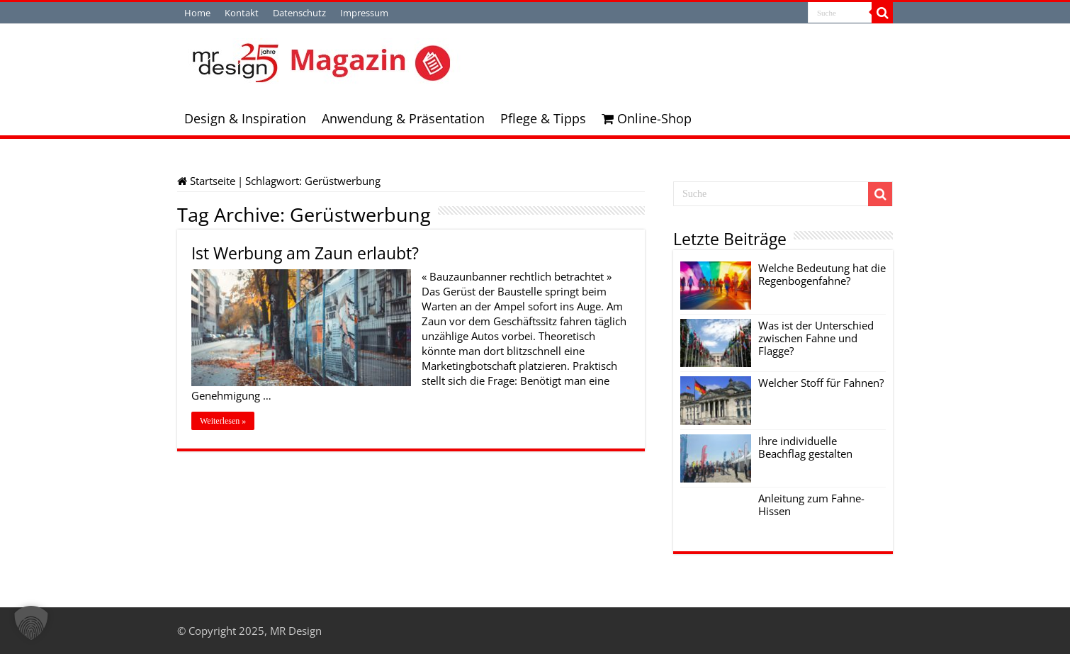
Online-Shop (647, 118)
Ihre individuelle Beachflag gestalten (805, 447)
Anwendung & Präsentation (403, 118)
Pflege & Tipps (543, 118)
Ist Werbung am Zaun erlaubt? (305, 253)
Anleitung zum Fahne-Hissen (811, 504)
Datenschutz (299, 12)
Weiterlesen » (223, 421)
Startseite (206, 181)
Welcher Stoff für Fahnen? (821, 383)
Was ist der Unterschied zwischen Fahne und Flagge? (816, 338)
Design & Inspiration (245, 118)
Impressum (364, 12)
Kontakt (242, 12)
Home (197, 12)
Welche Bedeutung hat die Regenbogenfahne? (822, 274)
